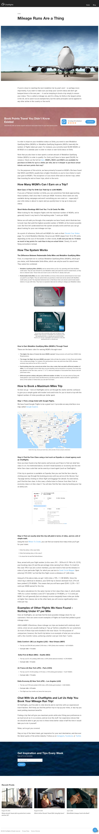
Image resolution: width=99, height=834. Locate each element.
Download (90, 122)
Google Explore (32, 407)
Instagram (60, 736)
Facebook (69, 736)
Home (88, 5)
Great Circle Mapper (66, 570)
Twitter (78, 736)
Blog (94, 5)
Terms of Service (35, 831)
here (42, 160)
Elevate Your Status (72, 233)
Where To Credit (34, 542)
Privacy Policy (25, 831)
